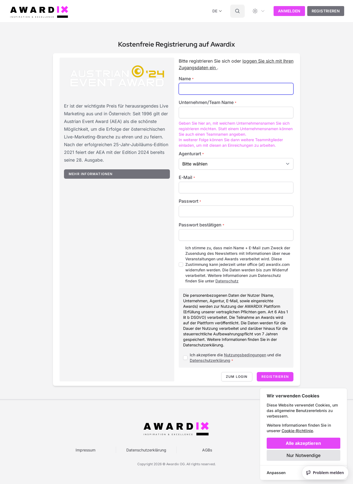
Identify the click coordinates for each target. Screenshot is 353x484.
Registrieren (326, 11)
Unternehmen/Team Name (207, 102)
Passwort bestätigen (201, 225)
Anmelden (289, 11)
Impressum (85, 450)
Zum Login (237, 377)
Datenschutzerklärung (210, 360)
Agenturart (191, 153)
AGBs (207, 450)
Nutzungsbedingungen (245, 354)
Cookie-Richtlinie (297, 430)
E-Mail (187, 177)
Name (186, 78)
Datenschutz (227, 281)
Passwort (190, 201)
